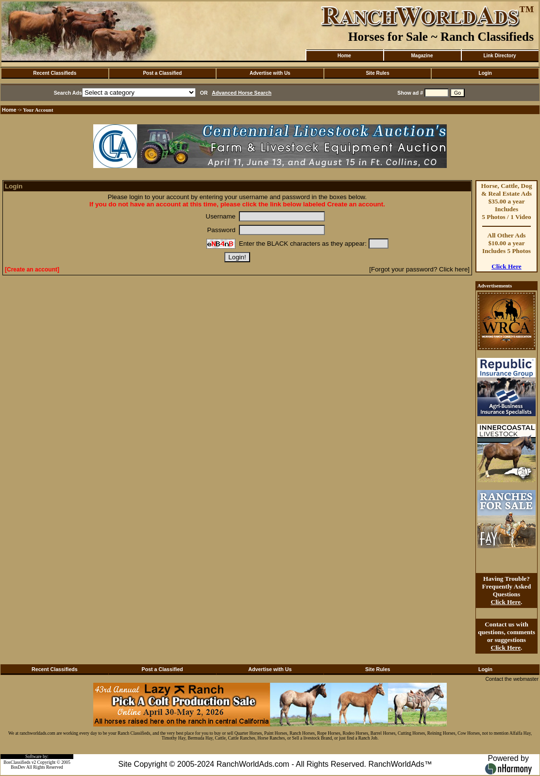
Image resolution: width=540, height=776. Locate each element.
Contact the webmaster (512, 679)
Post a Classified (162, 73)
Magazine (422, 55)
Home (344, 55)
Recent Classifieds (54, 73)
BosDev (18, 767)
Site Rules (377, 73)
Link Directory (499, 55)
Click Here (506, 266)
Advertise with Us (270, 73)
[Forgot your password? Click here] (419, 269)
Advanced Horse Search (241, 93)
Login (485, 73)
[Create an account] (32, 269)
